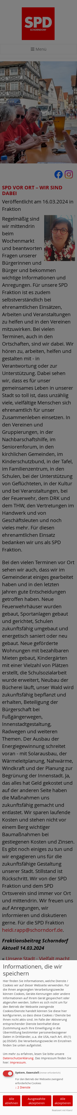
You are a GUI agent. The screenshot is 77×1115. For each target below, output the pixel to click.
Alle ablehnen (11, 1101)
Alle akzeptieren (63, 1101)
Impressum (18, 1062)
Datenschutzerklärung (18, 1058)
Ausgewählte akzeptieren (36, 1101)
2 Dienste (22, 1087)
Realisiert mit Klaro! (62, 1110)
